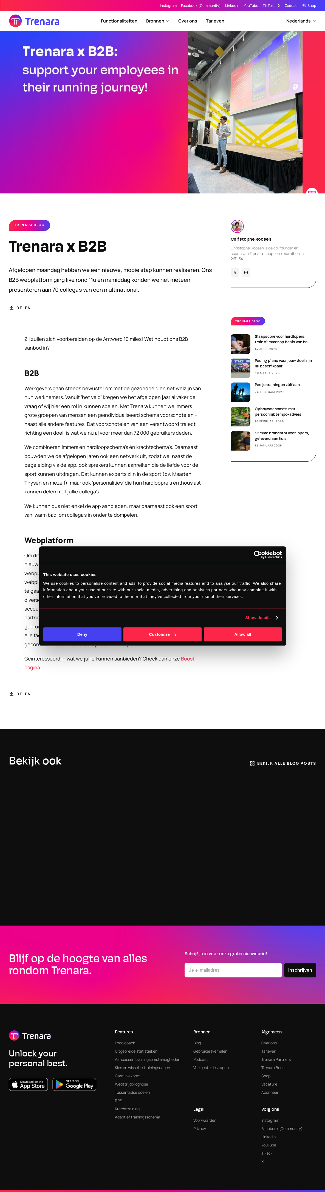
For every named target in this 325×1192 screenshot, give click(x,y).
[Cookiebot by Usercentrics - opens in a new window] (258, 554)
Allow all (242, 634)
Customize (162, 634)
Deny (82, 634)
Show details (258, 617)
